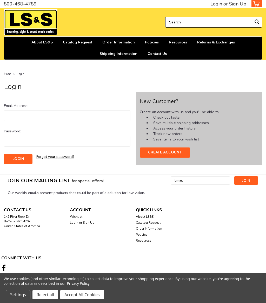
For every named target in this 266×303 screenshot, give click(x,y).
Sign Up (237, 4)
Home (7, 74)
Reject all (45, 295)
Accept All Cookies (82, 295)
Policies (152, 42)
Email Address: (16, 105)
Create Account (165, 152)
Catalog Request (77, 42)
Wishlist (76, 217)
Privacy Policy (78, 283)
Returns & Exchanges (216, 42)
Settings (18, 295)
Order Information (118, 42)
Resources (178, 42)
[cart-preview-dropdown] (255, 3)
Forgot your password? (55, 156)
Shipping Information (118, 53)
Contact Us (157, 53)
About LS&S (42, 42)
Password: (12, 131)
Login (216, 4)
